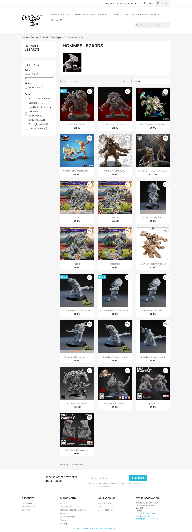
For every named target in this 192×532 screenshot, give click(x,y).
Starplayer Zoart (153, 403)
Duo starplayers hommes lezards (76, 310)
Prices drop (27, 503)
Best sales (26, 510)
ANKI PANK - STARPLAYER (115, 171)
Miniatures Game (85, 14)
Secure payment (67, 516)
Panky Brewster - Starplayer (153, 124)
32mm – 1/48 (36, 87)
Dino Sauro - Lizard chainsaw (153, 264)
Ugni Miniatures (38, 128)
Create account (105, 510)
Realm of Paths (37, 120)
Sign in (101, 506)
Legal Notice (65, 506)
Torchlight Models (39, 124)
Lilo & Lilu (115, 217)
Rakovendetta (37, 115)
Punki (77, 217)
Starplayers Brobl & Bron (115, 403)
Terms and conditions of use (73, 510)
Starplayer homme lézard (115, 357)
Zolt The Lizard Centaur (77, 403)
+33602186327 (149, 513)
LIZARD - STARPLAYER (153, 217)
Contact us (65, 520)
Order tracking (104, 503)
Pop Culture (121, 14)
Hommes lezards (32, 48)
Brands (154, 14)
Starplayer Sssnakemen (77, 450)
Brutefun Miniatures (40, 98)
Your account (106, 498)
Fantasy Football (61, 14)
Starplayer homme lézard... (153, 310)
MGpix (33, 111)
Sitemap (63, 523)
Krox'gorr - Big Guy (77, 124)
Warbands (104, 14)
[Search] (152, 25)
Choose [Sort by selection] (151, 81)
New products (28, 506)
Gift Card (56, 19)
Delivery (63, 503)
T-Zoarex (77, 264)
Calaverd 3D (36, 103)
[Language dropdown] (110, 3)
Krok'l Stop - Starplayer (115, 124)
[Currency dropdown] (132, 3)
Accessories (139, 14)
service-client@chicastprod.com (147, 517)
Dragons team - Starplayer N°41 (76, 171)
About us (64, 513)
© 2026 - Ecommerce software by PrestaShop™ (96, 528)
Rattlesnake (115, 264)
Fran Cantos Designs (40, 107)
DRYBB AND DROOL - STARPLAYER (153, 171)
